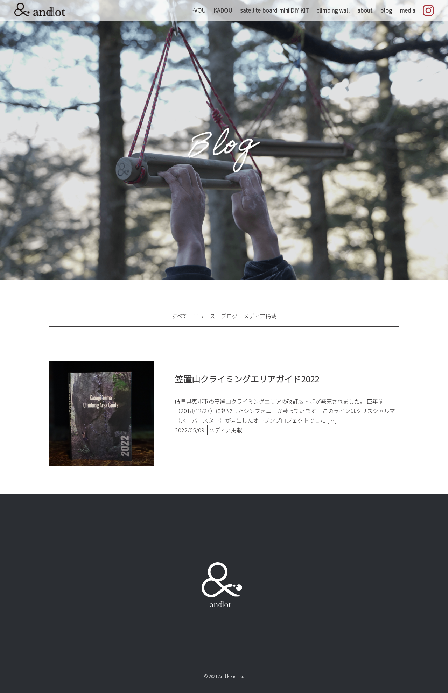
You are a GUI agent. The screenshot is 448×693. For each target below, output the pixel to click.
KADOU (223, 10)
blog (386, 10)
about (364, 10)
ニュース (204, 316)
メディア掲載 (259, 316)
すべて (180, 316)
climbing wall (333, 10)
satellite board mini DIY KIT (274, 10)
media (407, 10)
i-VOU (198, 10)
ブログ (229, 316)
